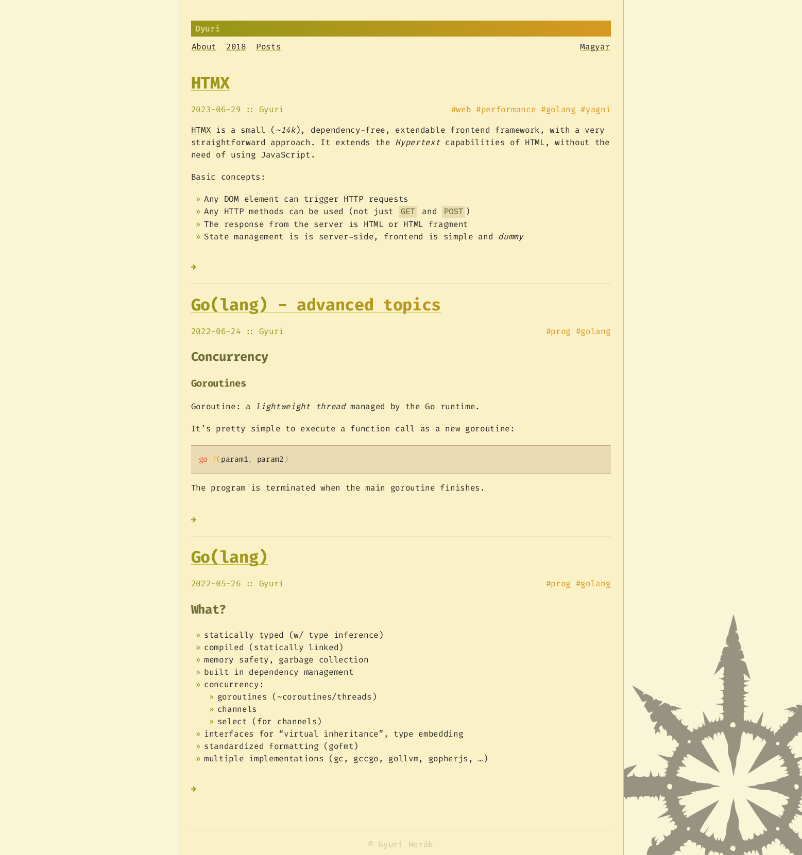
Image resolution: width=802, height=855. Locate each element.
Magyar (595, 46)
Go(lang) (229, 557)
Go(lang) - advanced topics (316, 305)
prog (561, 331)
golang (561, 109)
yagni (598, 109)
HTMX (210, 83)
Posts (268, 46)
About (204, 46)
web (463, 109)
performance (508, 109)
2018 (236, 46)
